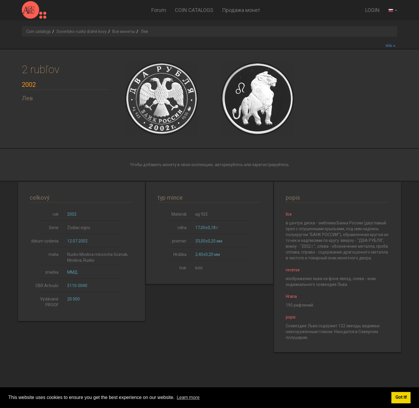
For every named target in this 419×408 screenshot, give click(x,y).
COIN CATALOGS (194, 10)
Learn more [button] (188, 397)
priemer (179, 241)
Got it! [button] (401, 397)
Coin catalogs (38, 31)
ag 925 (201, 214)
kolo (199, 267)
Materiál (179, 214)
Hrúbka (180, 254)
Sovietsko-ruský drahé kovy (81, 31)
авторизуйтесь (229, 164)
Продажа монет (241, 10)
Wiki (390, 46)
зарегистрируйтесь (270, 164)
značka (51, 272)
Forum (158, 10)
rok (55, 214)
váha (182, 227)
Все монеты (123, 31)
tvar (183, 267)
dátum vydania (44, 241)
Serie (53, 227)
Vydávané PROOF (49, 302)
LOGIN (372, 10)
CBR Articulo (46, 285)
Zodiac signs (78, 227)
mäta (53, 254)
